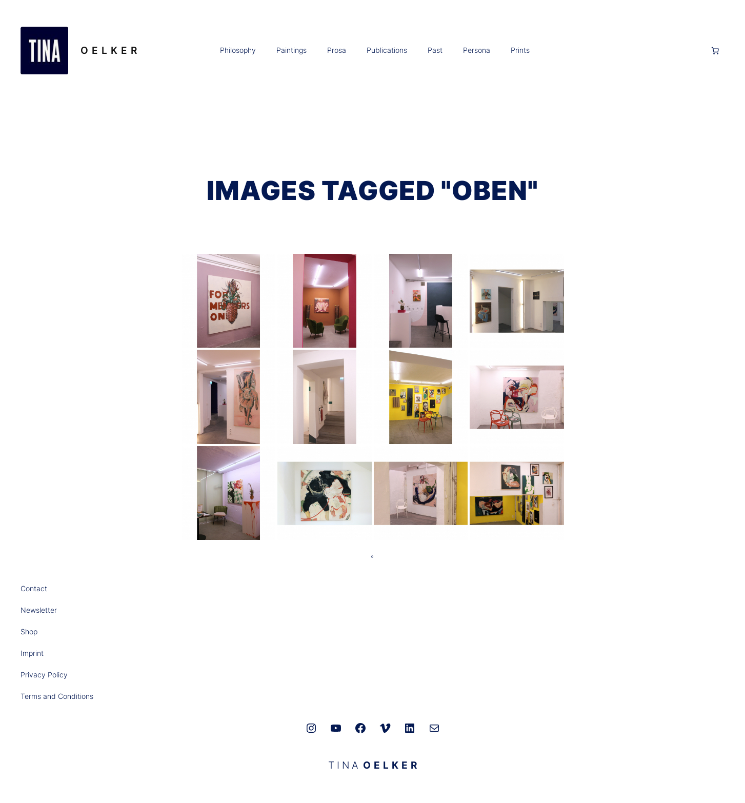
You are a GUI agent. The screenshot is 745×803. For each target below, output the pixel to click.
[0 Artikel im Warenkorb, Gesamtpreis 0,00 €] (715, 51)
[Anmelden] (619, 50)
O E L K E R (108, 50)
